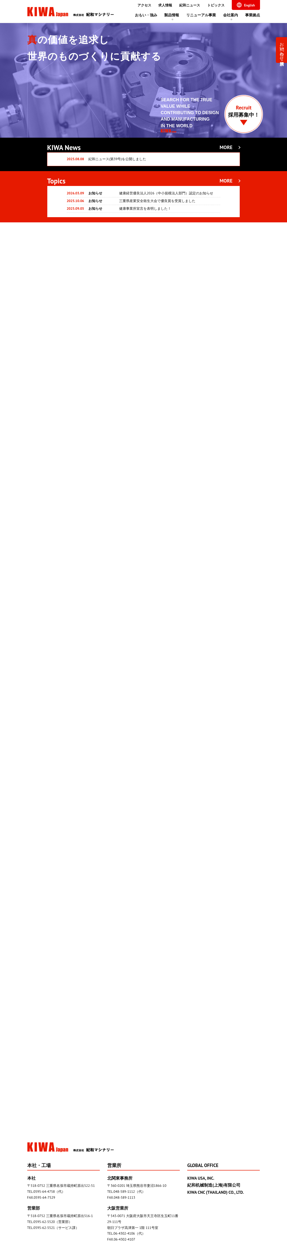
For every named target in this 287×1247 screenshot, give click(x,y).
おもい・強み (146, 15)
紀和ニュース (189, 5)
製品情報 (171, 15)
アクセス (144, 5)
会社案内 (230, 15)
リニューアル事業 (201, 15)
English (249, 5)
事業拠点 (252, 15)
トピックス (216, 5)
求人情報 (165, 5)
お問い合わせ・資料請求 (282, 49)
